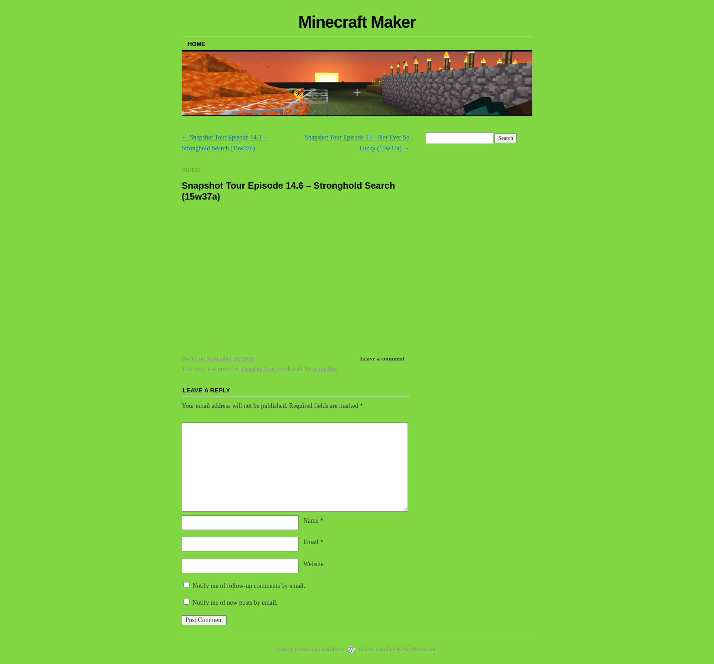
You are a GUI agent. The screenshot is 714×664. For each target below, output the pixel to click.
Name (313, 520)
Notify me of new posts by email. (235, 602)
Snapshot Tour (258, 368)
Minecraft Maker (357, 22)
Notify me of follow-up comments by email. (249, 585)
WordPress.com (420, 649)
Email (313, 542)
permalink (325, 368)
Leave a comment (382, 358)
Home (196, 44)
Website (313, 564)
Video (191, 169)
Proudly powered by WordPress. (311, 649)
